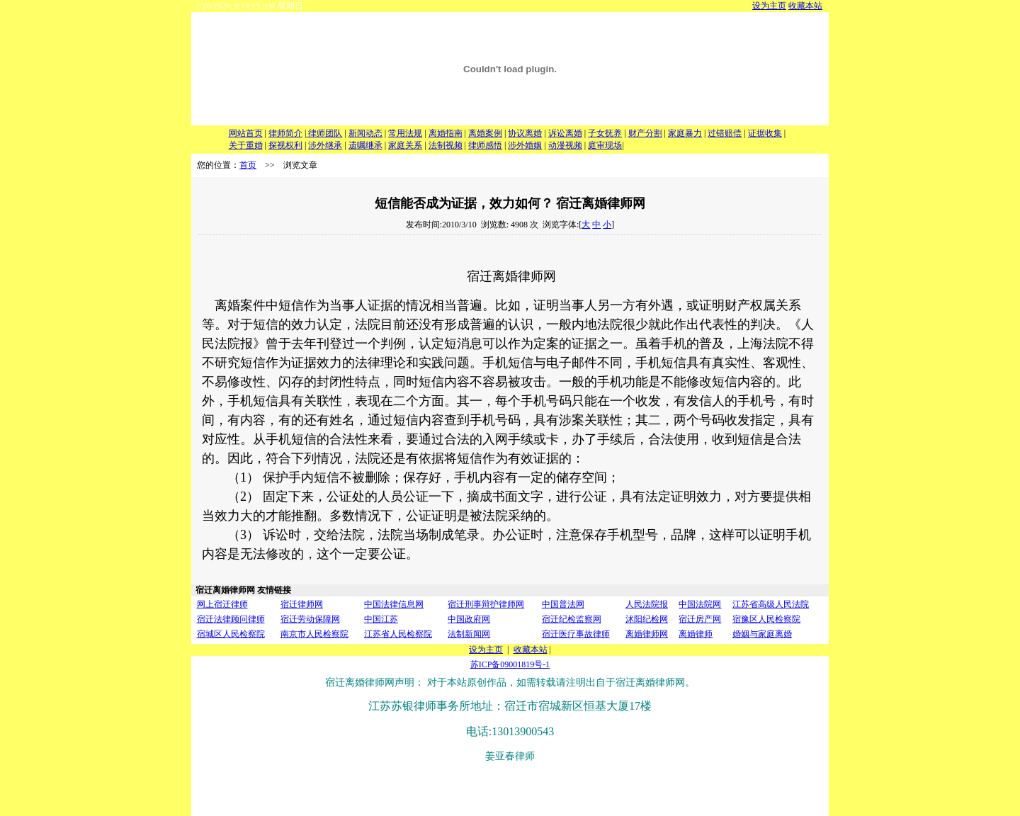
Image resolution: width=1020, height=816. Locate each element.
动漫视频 (565, 145)
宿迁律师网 (301, 604)
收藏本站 (805, 6)
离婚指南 (446, 133)
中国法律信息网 (394, 604)
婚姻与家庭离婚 (762, 634)
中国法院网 (700, 604)
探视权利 (285, 145)
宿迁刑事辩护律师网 (486, 604)
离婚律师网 (646, 634)
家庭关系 (405, 145)
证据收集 (765, 133)
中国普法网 (563, 604)
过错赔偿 (725, 133)
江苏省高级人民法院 (770, 604)
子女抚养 (605, 133)
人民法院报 (646, 604)
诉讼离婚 (565, 133)
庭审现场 (605, 145)
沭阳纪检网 (646, 619)
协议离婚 (525, 133)
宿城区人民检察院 (231, 634)
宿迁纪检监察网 (571, 619)
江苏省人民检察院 (398, 634)
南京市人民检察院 (314, 634)
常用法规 (405, 133)
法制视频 (446, 145)
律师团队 (324, 133)
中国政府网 (469, 619)
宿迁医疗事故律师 (576, 634)
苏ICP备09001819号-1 (510, 664)
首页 (247, 165)
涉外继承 (325, 145)
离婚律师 (696, 634)
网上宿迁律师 (222, 604)
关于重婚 (246, 145)
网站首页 (246, 133)
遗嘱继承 (365, 145)
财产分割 (645, 133)
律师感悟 (485, 145)
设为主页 (769, 6)
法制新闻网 (469, 634)
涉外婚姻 (525, 145)
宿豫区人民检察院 (766, 619)
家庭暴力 (685, 133)
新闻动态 (365, 133)
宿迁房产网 (700, 619)
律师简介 (285, 133)
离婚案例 (485, 133)
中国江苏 (381, 619)
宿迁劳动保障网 (310, 619)
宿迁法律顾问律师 (231, 619)
